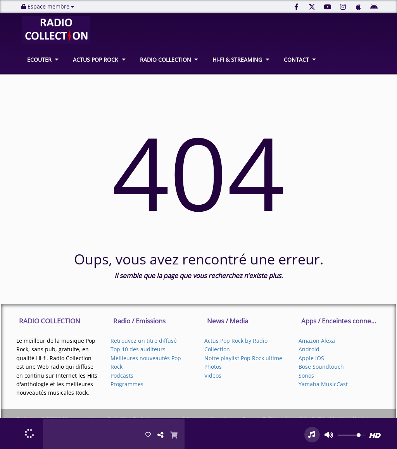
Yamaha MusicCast (323, 384)
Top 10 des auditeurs (138, 349)
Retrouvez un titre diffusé (143, 340)
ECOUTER (39, 59)
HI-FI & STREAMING (237, 59)
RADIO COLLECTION (165, 59)
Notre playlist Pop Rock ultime (243, 358)
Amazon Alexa (317, 340)
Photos (213, 366)
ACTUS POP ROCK (95, 59)
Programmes (126, 384)
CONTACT (296, 59)
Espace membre (47, 6)
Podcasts (121, 375)
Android (309, 349)
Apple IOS (311, 358)
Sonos (306, 375)
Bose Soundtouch (321, 366)
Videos (212, 375)
